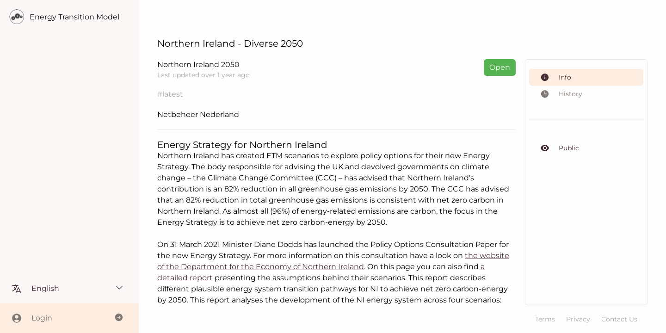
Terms (545, 319)
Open (499, 67)
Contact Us (619, 319)
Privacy (578, 319)
